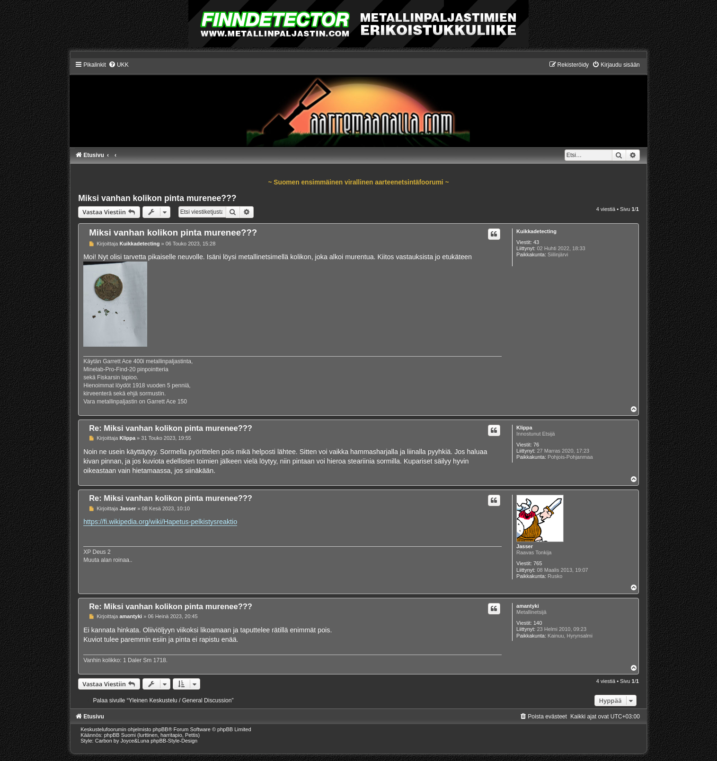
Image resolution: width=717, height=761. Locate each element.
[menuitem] (118, 64)
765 (537, 563)
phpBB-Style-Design (173, 741)
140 (537, 623)
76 (536, 444)
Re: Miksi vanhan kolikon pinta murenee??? (170, 428)
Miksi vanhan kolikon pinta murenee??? (157, 198)
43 (536, 242)
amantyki (527, 606)
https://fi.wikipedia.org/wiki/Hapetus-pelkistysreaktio (160, 521)
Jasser (524, 546)
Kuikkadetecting (536, 231)
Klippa (524, 427)
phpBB (160, 729)
